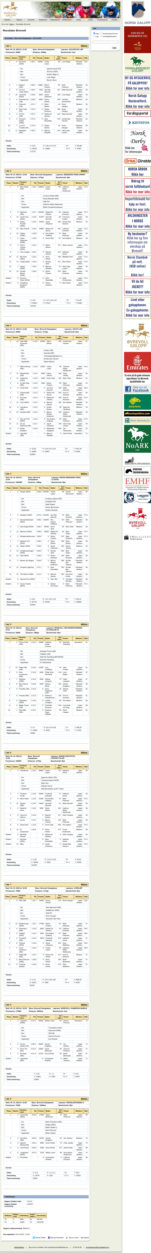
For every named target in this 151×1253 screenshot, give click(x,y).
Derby (78, 20)
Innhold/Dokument (109, 36)
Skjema (19, 20)
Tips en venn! (74, 1237)
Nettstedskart (19, 1247)
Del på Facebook (57, 1237)
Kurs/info (31, 20)
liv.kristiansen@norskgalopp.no (97, 1247)
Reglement (43, 20)
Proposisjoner (102, 20)
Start (11, 24)
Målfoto (84, 46)
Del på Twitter (41, 1237)
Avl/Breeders (67, 20)
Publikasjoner (55, 20)
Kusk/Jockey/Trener (110, 34)
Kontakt (114, 20)
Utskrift (86, 1237)
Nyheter (7, 20)
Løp (97, 36)
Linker (90, 20)
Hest (97, 34)
